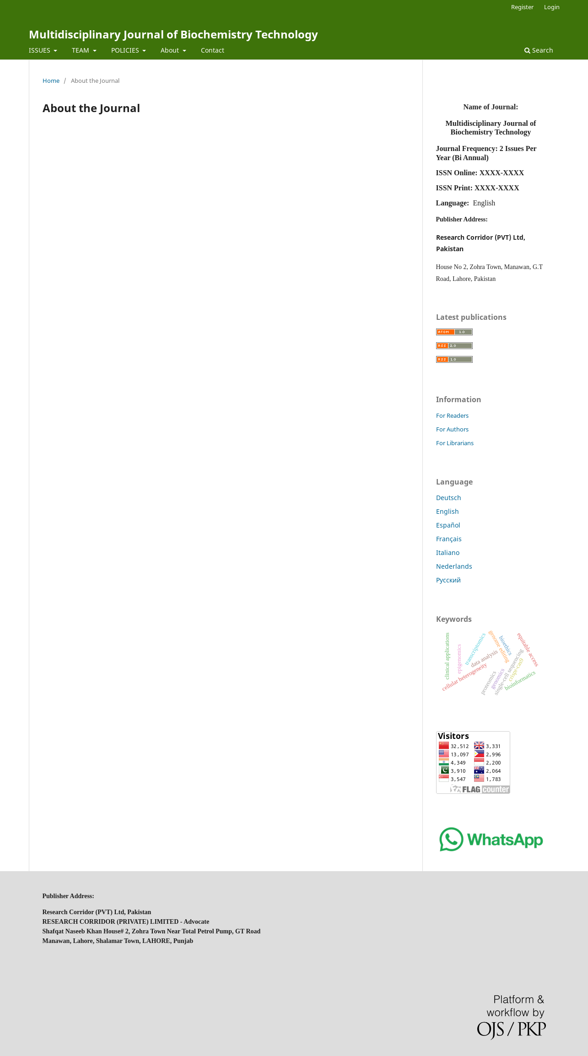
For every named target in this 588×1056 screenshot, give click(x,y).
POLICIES (126, 50)
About (171, 50)
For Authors (452, 429)
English (447, 511)
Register (522, 7)
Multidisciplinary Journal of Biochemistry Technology (173, 34)
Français (449, 538)
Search (538, 50)
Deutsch (448, 497)
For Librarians (455, 443)
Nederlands (454, 566)
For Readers (452, 415)
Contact (212, 50)
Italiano (447, 552)
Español (448, 525)
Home (51, 80)
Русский (448, 580)
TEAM (81, 50)
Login (552, 7)
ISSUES (40, 50)
